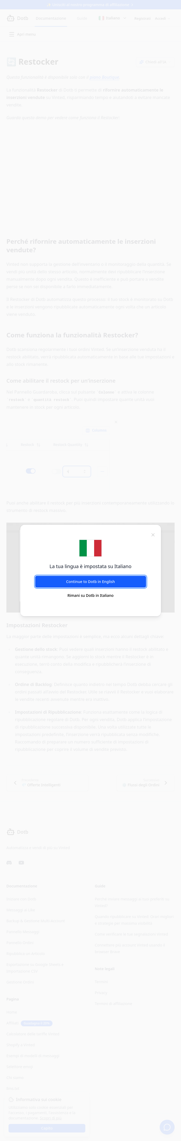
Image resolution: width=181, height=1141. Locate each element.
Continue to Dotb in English (90, 581)
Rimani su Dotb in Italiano (90, 595)
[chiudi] (153, 534)
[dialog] (90, 570)
